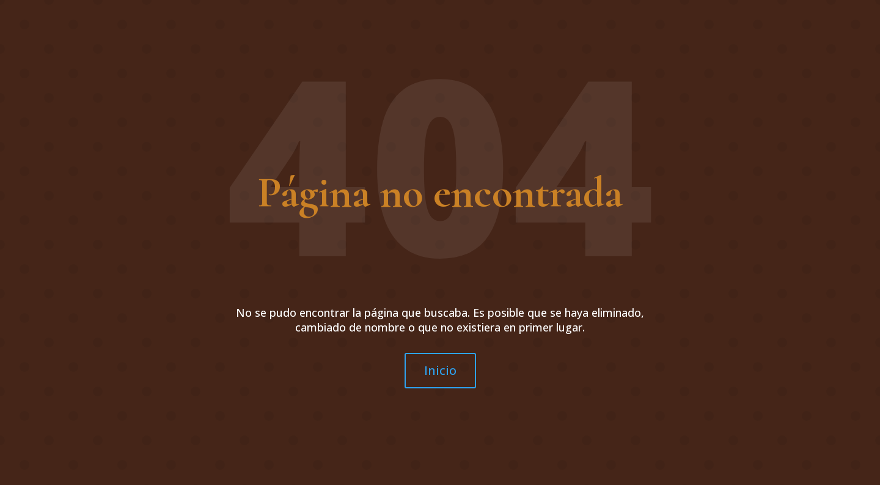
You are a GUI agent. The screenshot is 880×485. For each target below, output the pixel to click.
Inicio (440, 370)
